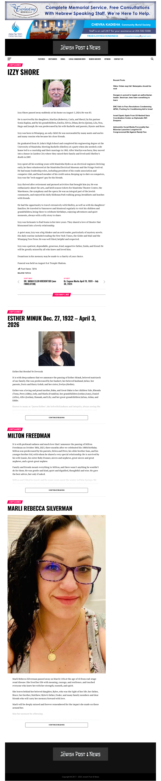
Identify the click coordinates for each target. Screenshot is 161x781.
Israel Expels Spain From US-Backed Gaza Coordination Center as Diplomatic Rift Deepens (131, 118)
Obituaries (52, 59)
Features (41, 59)
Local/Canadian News (77, 59)
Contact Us (118, 59)
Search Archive (95, 59)
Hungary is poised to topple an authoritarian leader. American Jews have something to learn (132, 97)
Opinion (107, 59)
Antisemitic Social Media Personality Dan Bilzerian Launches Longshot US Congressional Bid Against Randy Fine (131, 129)
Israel (63, 59)
